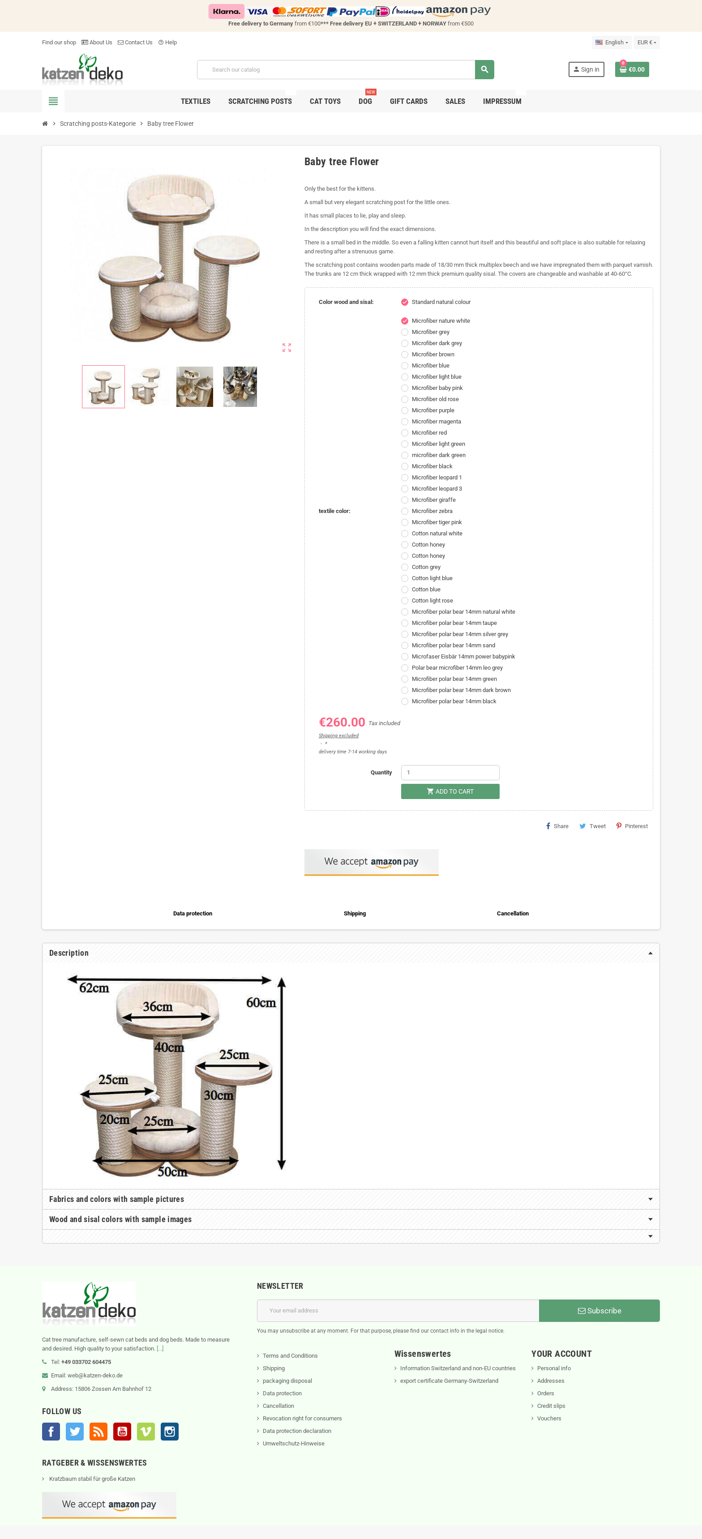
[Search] (345, 69)
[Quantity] (450, 772)
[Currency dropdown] (647, 42)
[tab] (351, 953)
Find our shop (59, 42)
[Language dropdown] (611, 42)
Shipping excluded (339, 736)
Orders (545, 1393)
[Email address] (398, 1311)
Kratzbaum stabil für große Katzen (91, 1478)
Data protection (282, 1393)
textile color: (335, 511)
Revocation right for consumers (302, 1418)
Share (557, 825)
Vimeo (146, 1432)
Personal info (554, 1368)
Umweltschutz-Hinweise (294, 1443)
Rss (98, 1432)
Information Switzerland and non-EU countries (458, 1368)
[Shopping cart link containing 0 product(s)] (632, 69)
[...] (160, 1348)
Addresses (551, 1380)
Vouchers (549, 1418)
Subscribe (599, 1310)
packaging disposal (287, 1380)
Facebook (51, 1432)
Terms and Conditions (290, 1355)
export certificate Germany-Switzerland (449, 1380)
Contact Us (135, 42)
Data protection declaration (297, 1431)
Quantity (381, 772)
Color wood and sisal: (346, 302)
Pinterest (632, 825)
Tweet (592, 825)
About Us (96, 42)
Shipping (274, 1368)
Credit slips (551, 1405)
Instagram (170, 1432)
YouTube (122, 1432)
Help (167, 42)
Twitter (75, 1432)
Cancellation (278, 1405)
